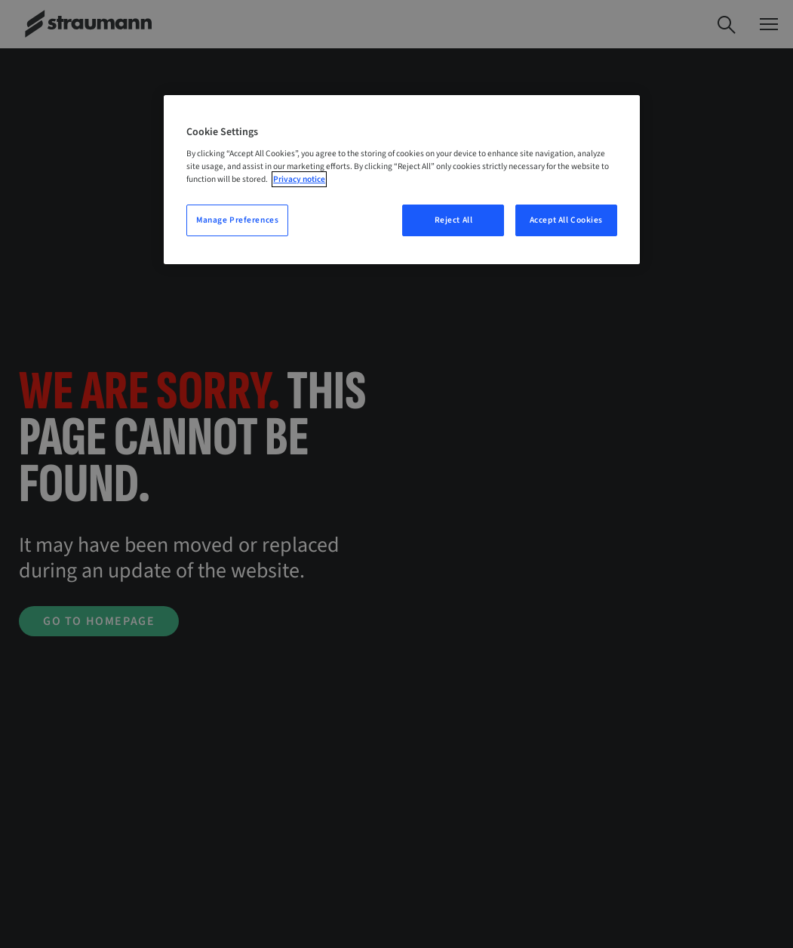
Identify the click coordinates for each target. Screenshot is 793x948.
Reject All (454, 220)
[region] (402, 180)
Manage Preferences (237, 220)
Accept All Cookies (566, 220)
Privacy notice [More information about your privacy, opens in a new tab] (299, 179)
